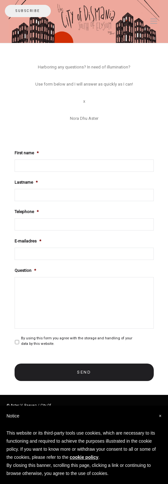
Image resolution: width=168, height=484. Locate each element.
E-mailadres (28, 241)
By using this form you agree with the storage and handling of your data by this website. (76, 341)
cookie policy (84, 457)
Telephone (27, 211)
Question (25, 270)
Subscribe (28, 11)
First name (27, 152)
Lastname (26, 182)
